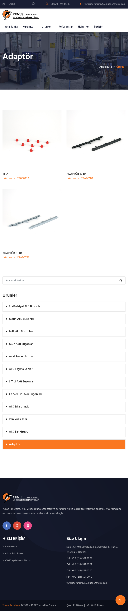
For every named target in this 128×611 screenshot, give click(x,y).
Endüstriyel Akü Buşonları (25, 306)
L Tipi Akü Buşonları (21, 381)
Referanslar (65, 27)
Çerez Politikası (74, 605)
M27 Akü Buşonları (21, 344)
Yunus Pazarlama (11, 605)
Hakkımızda (11, 547)
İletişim (98, 27)
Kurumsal (28, 27)
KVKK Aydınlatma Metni (17, 561)
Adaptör (14, 444)
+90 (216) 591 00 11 (82, 565)
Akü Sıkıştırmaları (20, 406)
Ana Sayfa (11, 27)
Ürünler (46, 27)
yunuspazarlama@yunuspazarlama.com (105, 4)
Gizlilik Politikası (95, 605)
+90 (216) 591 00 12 (82, 571)
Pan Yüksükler (18, 419)
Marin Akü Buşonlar (21, 319)
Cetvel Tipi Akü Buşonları (25, 394)
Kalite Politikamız (14, 554)
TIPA (5, 174)
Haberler (83, 27)
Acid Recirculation (21, 356)
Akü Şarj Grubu (18, 431)
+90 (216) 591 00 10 (59, 4)
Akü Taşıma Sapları (21, 369)
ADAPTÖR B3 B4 (76, 174)
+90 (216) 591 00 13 (82, 577)
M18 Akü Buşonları (21, 331)
